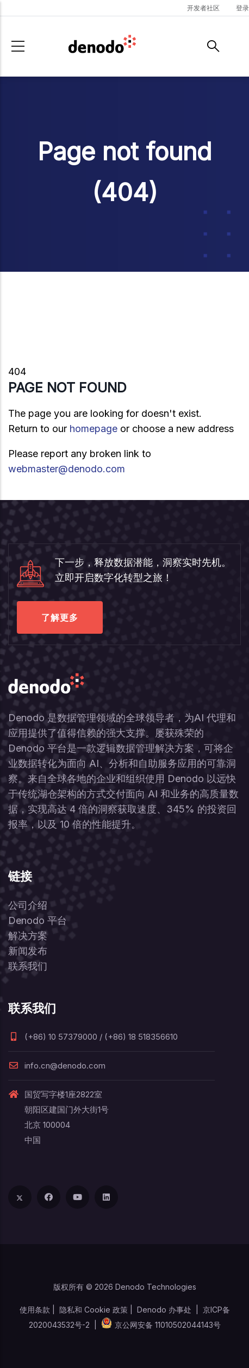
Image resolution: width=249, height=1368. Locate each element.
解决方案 (27, 935)
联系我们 (27, 966)
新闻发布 (27, 951)
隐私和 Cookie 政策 (93, 1309)
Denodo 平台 (37, 920)
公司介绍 (27, 905)
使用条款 (35, 1309)
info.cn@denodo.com (56, 1065)
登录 (242, 8)
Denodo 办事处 (164, 1309)
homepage (93, 428)
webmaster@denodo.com (66, 468)
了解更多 (59, 617)
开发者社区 (203, 8)
